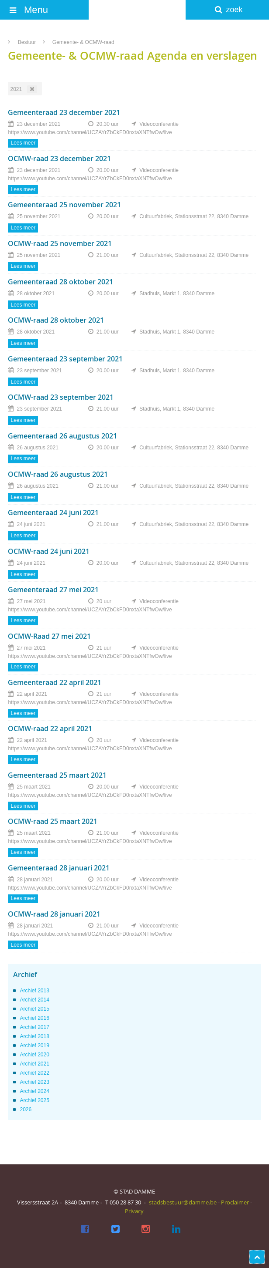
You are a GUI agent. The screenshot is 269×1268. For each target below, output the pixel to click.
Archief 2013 (34, 991)
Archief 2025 (34, 1100)
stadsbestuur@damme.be (183, 1202)
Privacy (134, 1211)
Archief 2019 (34, 1045)
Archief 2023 (34, 1082)
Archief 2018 (34, 1036)
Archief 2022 (34, 1073)
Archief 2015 (34, 1009)
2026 (25, 1109)
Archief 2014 (34, 1000)
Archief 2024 (34, 1091)
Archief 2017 (34, 1027)
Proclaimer (235, 1202)
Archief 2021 (34, 1064)
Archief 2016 (34, 1018)
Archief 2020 (34, 1055)
